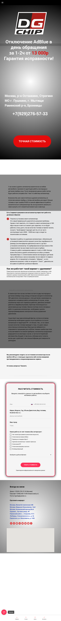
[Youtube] (22, 523)
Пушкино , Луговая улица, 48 (19, 511)
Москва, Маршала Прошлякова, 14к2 (22, 507)
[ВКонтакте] (11, 523)
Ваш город (13, 422)
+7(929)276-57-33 (30, 113)
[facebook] (31, 523)
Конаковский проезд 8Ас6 (25, 509)
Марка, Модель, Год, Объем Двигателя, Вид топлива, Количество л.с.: (28, 412)
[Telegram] (20, 523)
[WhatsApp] (17, 523)
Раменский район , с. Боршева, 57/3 (22, 514)
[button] (32, 141)
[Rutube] (14, 523)
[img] (30, 21)
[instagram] (28, 523)
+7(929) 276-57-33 (20, 491)
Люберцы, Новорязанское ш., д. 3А (22, 516)
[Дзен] (25, 523)
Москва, (13, 509)
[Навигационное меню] (2, 2)
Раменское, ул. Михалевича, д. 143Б (22, 518)
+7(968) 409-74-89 (22, 493)
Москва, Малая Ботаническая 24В (21, 505)
